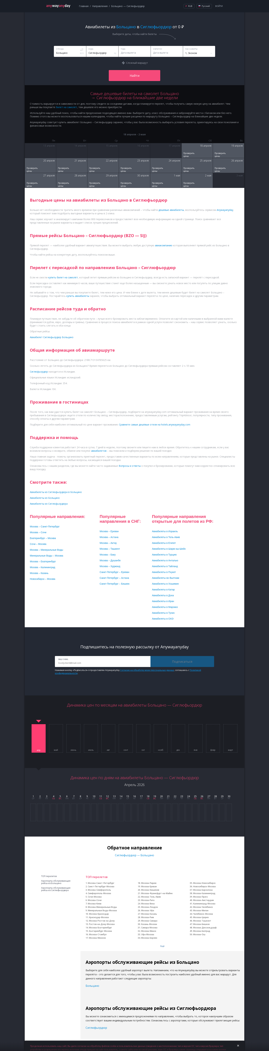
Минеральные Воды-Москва (102, 910)
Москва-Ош (199, 934)
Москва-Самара (149, 920)
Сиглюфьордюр (96, 1028)
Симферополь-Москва (99, 893)
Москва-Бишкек (201, 924)
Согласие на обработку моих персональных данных (147, 670)
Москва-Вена (148, 903)
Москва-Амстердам (203, 900)
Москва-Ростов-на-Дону (102, 920)
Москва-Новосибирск (204, 883)
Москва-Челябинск (203, 907)
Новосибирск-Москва (204, 886)
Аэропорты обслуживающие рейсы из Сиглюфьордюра (56, 889)
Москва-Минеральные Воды (102, 907)
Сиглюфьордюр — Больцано (134, 855)
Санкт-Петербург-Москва (101, 886)
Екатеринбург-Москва (100, 931)
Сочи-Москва (95, 896)
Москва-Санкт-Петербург (101, 883)
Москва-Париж (148, 883)
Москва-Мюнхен (97, 937)
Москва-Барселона (203, 889)
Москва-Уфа (147, 910)
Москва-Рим (147, 917)
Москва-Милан (200, 910)
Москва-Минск (148, 931)
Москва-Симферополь (99, 889)
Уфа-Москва (147, 934)
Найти (134, 75)
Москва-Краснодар (99, 913)
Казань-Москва (149, 924)
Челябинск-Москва (203, 913)
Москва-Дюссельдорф (205, 927)
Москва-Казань (149, 913)
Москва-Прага (200, 896)
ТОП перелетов (49, 876)
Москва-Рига (147, 900)
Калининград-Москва (204, 903)
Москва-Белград (201, 931)
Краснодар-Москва (99, 917)
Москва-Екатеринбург (100, 927)
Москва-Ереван (149, 886)
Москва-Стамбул (98, 934)
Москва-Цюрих (201, 917)
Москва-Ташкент (202, 920)
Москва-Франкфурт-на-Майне (157, 893)
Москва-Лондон (149, 907)
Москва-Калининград (204, 893)
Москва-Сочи (95, 900)
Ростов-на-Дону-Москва (102, 924)
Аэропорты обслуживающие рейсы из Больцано (56, 882)
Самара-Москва (149, 927)
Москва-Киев (94, 903)
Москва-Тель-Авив (151, 896)
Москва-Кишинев (150, 889)
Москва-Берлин (149, 937)
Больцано (92, 986)
